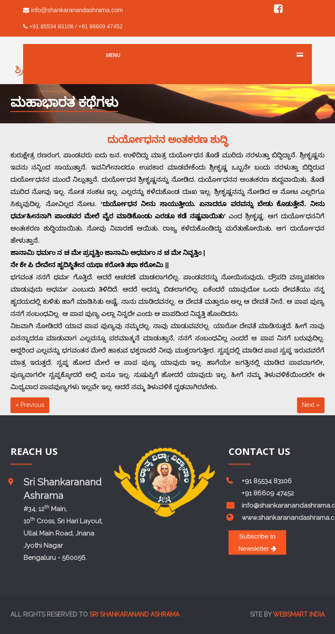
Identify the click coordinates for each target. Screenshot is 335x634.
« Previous (29, 404)
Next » (311, 404)
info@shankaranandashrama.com (73, 10)
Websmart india (299, 614)
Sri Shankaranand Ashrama (134, 614)
